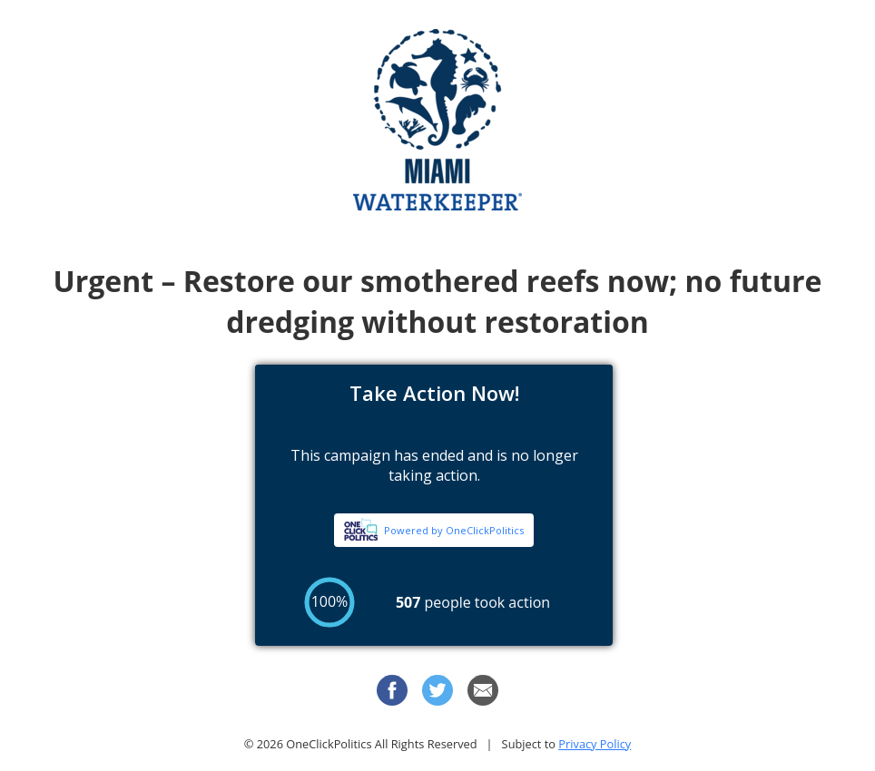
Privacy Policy (594, 744)
